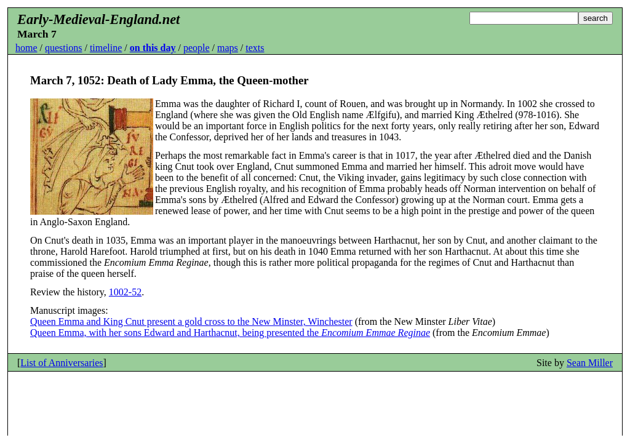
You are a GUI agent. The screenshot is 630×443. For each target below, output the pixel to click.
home (26, 47)
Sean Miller (590, 362)
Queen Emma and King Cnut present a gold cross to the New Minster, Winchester (191, 321)
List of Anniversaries (61, 362)
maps (227, 47)
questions (63, 47)
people (196, 47)
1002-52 (125, 292)
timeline (106, 47)
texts (254, 47)
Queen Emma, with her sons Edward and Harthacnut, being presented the (230, 332)
